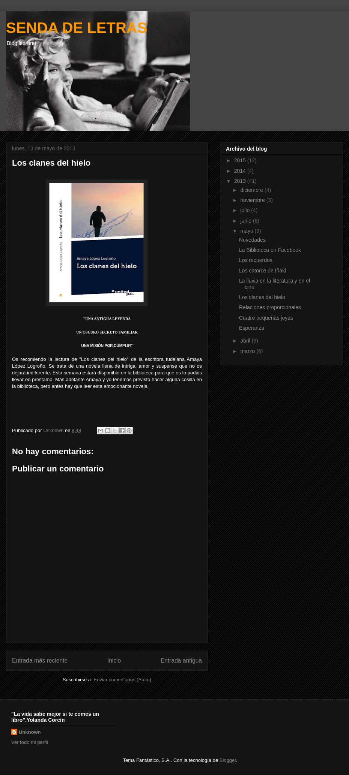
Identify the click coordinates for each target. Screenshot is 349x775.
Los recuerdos (255, 260)
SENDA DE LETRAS (76, 27)
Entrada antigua (181, 660)
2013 (240, 181)
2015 (240, 160)
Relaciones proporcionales (270, 307)
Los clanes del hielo (262, 297)
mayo (247, 231)
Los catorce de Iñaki (262, 271)
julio (245, 210)
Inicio (114, 660)
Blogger (228, 760)
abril (245, 341)
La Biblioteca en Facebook (270, 250)
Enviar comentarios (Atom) (122, 679)
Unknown (30, 732)
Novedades (252, 240)
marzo (248, 351)
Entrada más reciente (40, 660)
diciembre (252, 190)
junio (246, 221)
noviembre (253, 200)
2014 (240, 171)
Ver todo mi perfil (29, 742)
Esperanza (251, 328)
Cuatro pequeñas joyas (266, 318)
